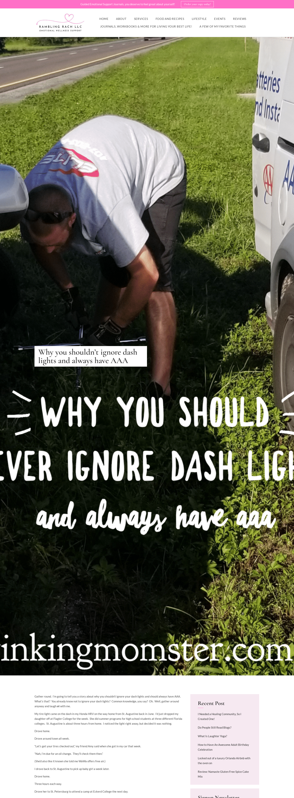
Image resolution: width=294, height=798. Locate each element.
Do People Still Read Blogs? (214, 727)
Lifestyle (199, 19)
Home (104, 19)
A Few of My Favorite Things (223, 26)
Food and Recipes (170, 19)
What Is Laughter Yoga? (212, 736)
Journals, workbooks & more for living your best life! (146, 26)
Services (141, 19)
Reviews (239, 19)
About (121, 19)
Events (220, 19)
